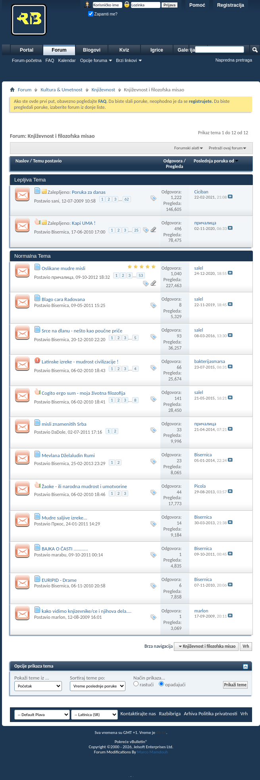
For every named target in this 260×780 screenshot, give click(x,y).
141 (177, 398)
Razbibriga (170, 713)
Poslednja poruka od (216, 161)
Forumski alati (186, 148)
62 (127, 199)
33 (179, 429)
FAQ (50, 60)
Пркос (57, 524)
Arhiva (190, 713)
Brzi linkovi (126, 60)
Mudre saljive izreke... (64, 518)
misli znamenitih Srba (64, 424)
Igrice (156, 50)
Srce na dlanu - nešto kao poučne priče (82, 331)
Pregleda (174, 166)
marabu (58, 555)
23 (179, 460)
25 (136, 230)
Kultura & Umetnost (61, 90)
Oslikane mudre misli (63, 268)
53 (141, 275)
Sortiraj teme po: (87, 678)
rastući (143, 684)
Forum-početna (27, 60)
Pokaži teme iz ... (31, 678)
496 (177, 229)
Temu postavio (47, 161)
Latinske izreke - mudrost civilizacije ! (80, 362)
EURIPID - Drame (59, 580)
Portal (26, 50)
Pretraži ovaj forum (226, 148)
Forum (59, 50)
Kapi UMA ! (84, 223)
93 (179, 336)
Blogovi (91, 50)
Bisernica (60, 232)
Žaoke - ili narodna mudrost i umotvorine (84, 486)
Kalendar (67, 60)
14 (179, 523)
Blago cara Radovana (63, 299)
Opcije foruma (93, 60)
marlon (58, 617)
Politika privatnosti (217, 713)
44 (179, 492)
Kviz (124, 50)
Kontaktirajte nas (138, 713)
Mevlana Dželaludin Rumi (68, 455)
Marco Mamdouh (152, 752)
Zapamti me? (102, 14)
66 (179, 367)
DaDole (58, 432)
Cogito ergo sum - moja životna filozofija (83, 393)
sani (55, 201)
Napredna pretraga (234, 60)
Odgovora (173, 161)
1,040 (176, 273)
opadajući (172, 684)
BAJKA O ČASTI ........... (65, 549)
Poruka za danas (89, 192)
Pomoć (197, 5)
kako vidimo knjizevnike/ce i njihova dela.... (86, 611)
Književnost (104, 90)
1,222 (176, 197)
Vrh (246, 646)
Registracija (230, 5)
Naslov (22, 161)
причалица (62, 277)
